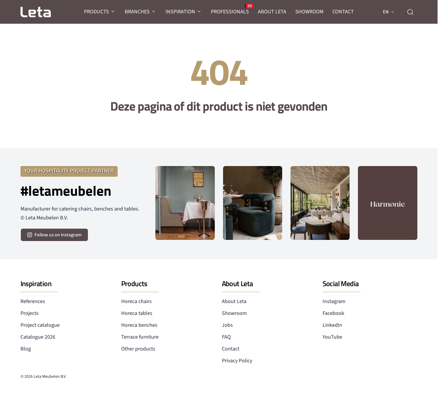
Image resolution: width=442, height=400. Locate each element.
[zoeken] (410, 11)
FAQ (226, 337)
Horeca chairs (136, 301)
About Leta (234, 301)
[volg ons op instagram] (54, 234)
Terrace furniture (140, 337)
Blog (25, 349)
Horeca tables (136, 313)
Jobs (227, 325)
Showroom (234, 313)
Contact (230, 349)
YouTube (332, 337)
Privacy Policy (237, 360)
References (32, 301)
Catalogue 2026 (37, 337)
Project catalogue (40, 325)
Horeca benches (139, 325)
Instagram (334, 301)
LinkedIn (332, 325)
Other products (138, 349)
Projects (29, 313)
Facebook (333, 313)
